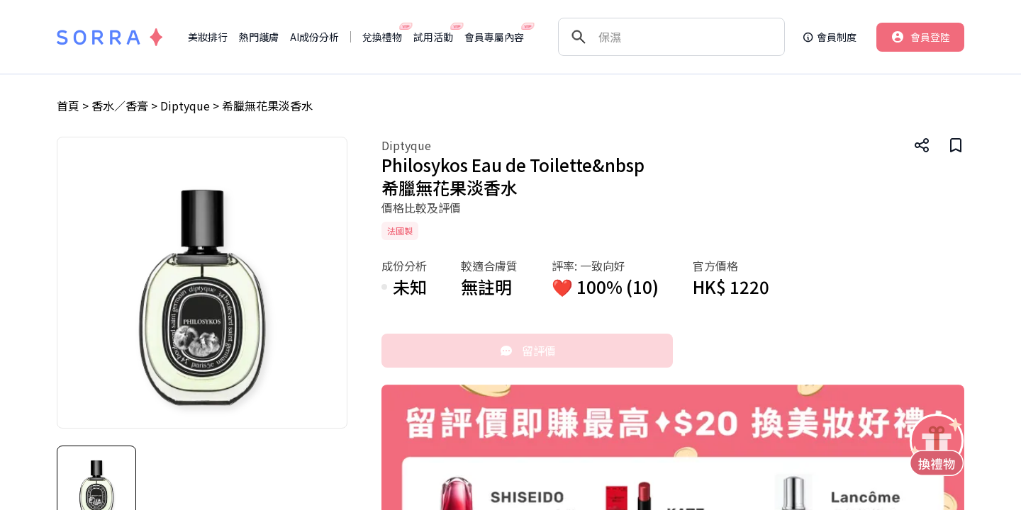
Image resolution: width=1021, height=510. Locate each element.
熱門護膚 (259, 37)
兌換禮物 (382, 37)
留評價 (527, 350)
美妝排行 (208, 37)
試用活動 (433, 37)
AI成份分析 (314, 37)
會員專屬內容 (494, 37)
